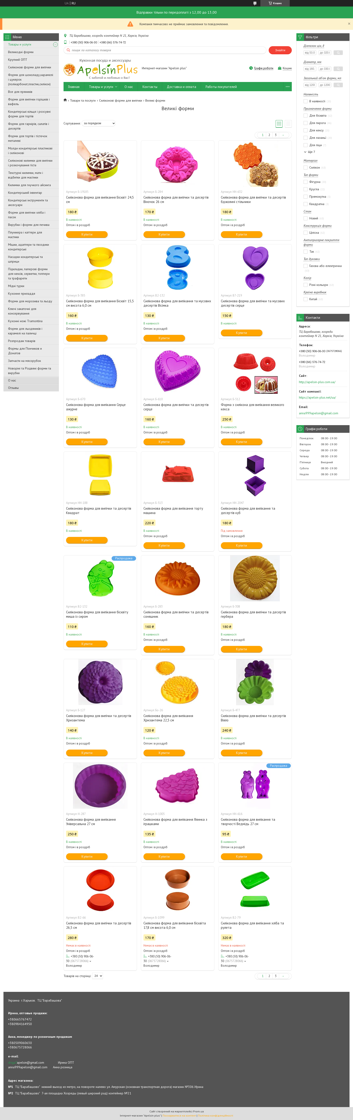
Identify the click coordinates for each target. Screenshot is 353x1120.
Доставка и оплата (181, 86)
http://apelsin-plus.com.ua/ (317, 382)
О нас (12, 380)
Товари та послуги (83, 100)
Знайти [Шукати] (280, 50)
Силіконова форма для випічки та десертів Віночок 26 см (176, 199)
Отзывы (13, 388)
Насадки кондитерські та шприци (25, 259)
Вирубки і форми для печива (28, 225)
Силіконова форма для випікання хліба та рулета (252, 925)
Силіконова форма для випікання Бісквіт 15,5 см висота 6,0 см (100, 303)
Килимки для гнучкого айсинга (29, 185)
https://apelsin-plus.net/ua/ (317, 397)
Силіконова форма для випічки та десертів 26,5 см (98, 925)
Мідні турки (16, 286)
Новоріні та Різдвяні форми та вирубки (29, 370)
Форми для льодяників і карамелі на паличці (25, 331)
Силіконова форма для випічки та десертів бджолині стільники (253, 199)
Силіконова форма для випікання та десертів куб (248, 510)
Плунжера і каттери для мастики (25, 234)
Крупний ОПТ (17, 60)
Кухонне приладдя (21, 293)
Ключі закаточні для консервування (22, 311)
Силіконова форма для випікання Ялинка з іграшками (175, 821)
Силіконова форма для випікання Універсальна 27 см (91, 821)
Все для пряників (20, 92)
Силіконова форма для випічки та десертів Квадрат (98, 510)
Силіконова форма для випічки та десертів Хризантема (98, 718)
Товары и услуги (19, 44)
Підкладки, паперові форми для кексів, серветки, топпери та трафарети (29, 273)
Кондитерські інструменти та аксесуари (28, 202)
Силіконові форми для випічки (29, 67)
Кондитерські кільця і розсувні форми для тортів (29, 113)
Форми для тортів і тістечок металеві (27, 138)
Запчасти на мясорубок (24, 361)
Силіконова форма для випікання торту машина (173, 510)
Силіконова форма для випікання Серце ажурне (96, 407)
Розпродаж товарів (21, 341)
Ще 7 (311, 152)
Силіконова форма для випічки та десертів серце (176, 407)
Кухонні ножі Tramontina (25, 321)
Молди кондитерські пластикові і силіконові (30, 150)
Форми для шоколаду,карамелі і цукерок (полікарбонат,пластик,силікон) (30, 79)
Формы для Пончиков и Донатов (25, 350)
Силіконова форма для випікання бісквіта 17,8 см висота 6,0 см (174, 925)
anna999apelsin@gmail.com (318, 413)
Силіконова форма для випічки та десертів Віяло (253, 718)
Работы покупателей (221, 86)
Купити (87, 234)
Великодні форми (20, 52)
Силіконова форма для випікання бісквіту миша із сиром (97, 614)
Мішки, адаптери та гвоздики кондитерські (28, 246)
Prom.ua (198, 1111)
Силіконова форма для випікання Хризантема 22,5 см (168, 718)
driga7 (12, 1062)
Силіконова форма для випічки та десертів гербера (253, 614)
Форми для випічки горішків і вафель (29, 101)
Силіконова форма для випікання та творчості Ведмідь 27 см (248, 821)
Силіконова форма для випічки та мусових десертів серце (253, 303)
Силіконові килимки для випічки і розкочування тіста (30, 162)
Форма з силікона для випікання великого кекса (252, 407)
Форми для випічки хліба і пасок (26, 214)
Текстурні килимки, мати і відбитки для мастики (25, 175)
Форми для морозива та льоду (30, 301)
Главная (73, 86)
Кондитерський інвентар (25, 193)
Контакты (150, 86)
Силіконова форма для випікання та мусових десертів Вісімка (177, 303)
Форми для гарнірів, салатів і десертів (28, 126)
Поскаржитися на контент (179, 1115)
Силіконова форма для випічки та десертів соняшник (176, 614)
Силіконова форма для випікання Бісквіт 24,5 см (100, 199)
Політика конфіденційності (215, 1115)
